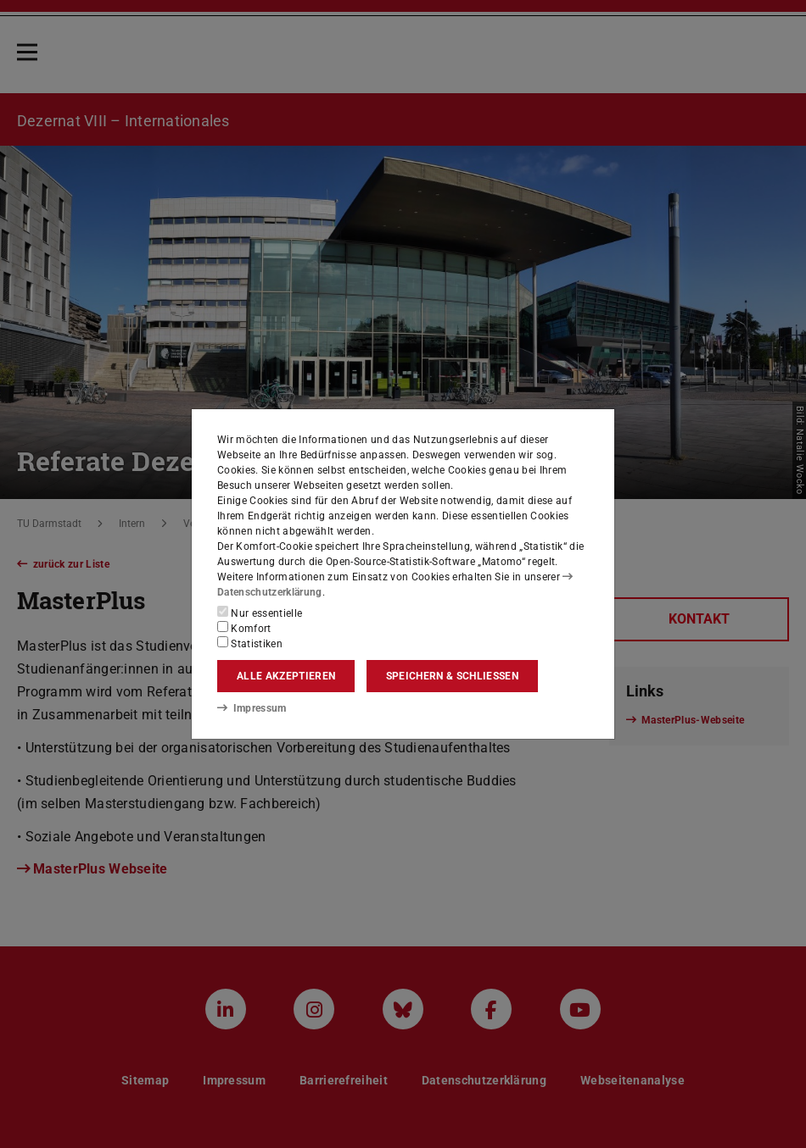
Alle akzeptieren (286, 676)
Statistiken (250, 643)
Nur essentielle (259, 612)
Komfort (244, 628)
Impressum (251, 708)
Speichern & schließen (452, 676)
